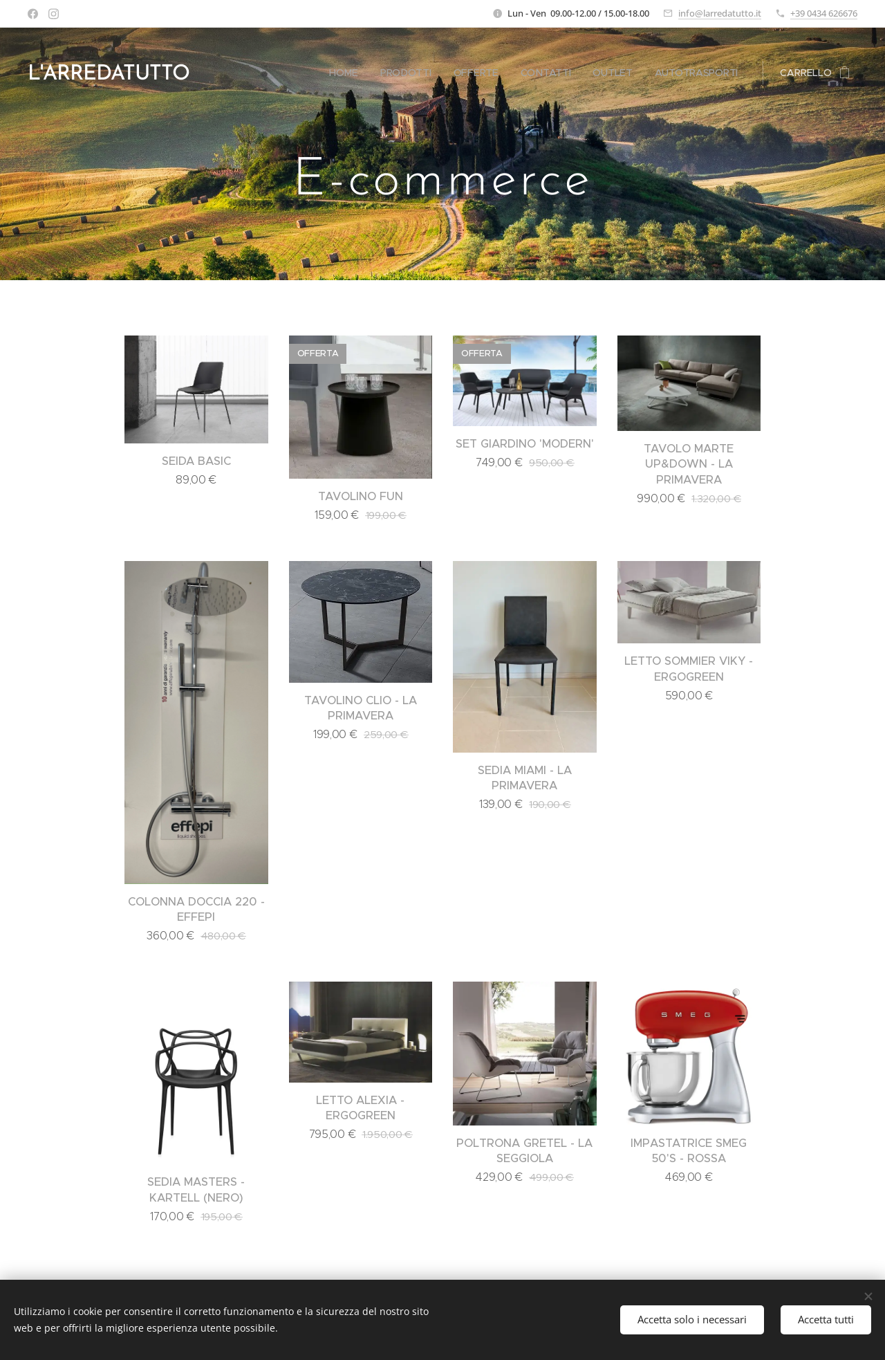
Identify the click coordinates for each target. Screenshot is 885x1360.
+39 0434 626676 (823, 13)
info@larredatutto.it (719, 13)
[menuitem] (344, 72)
